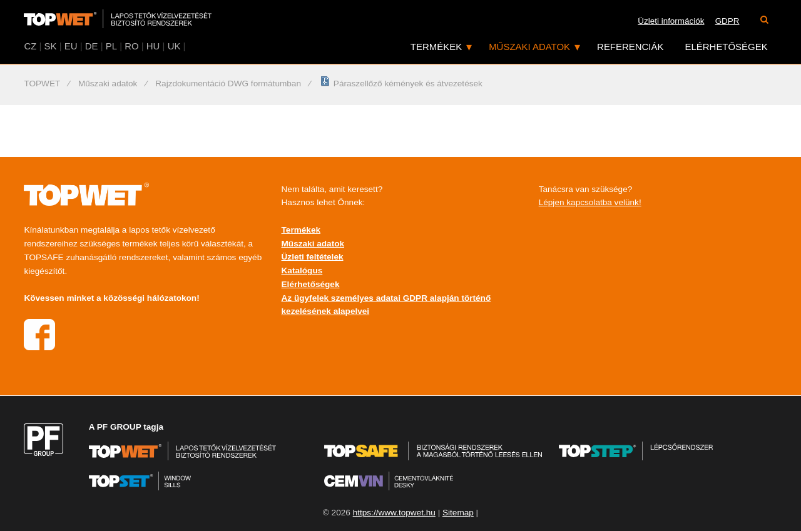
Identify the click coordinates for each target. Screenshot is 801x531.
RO (131, 46)
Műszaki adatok (529, 46)
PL (111, 46)
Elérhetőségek (726, 46)
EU (71, 46)
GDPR (727, 21)
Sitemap (458, 512)
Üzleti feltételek (313, 256)
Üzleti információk (671, 21)
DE (91, 46)
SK (50, 46)
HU (153, 46)
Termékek (436, 46)
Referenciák (630, 46)
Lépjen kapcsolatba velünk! (590, 202)
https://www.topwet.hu (394, 512)
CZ (30, 46)
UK (174, 46)
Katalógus (302, 270)
